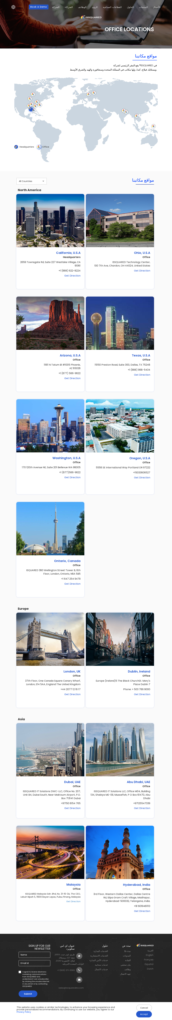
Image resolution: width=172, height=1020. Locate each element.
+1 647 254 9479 (71, 579)
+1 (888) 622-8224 (70, 270)
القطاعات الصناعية (112, 7)
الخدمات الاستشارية (99, 955)
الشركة (56, 7)
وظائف (127, 969)
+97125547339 (141, 803)
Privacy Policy (24, 1011)
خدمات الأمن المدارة (99, 960)
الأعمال (157, 7)
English (149, 955)
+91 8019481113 (142, 906)
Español (149, 964)
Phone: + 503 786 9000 (136, 689)
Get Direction (72, 275)
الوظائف (82, 7)
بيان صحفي (126, 964)
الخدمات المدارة (101, 951)
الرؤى (95, 7)
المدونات (127, 955)
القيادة (128, 960)
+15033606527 (141, 472)
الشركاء (69, 7)
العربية (150, 950)
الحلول (130, 7)
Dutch (150, 968)
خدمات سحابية (101, 964)
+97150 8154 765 (71, 803)
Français (148, 959)
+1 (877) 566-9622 (70, 373)
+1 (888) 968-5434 (139, 370)
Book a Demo (38, 6)
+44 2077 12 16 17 (71, 689)
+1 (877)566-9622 (70, 472)
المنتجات (143, 7)
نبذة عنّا (127, 951)
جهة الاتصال (125, 973)
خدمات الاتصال (101, 969)
